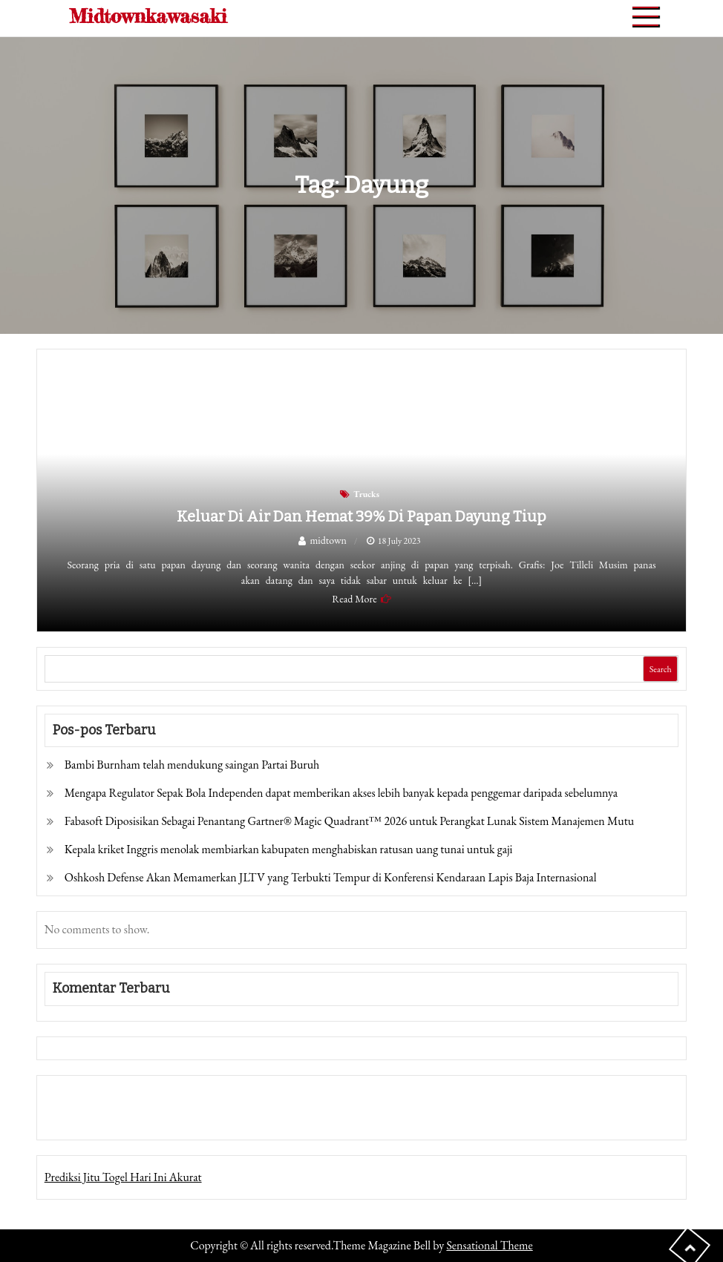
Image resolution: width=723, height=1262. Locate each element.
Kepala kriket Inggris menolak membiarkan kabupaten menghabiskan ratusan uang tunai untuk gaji (289, 849)
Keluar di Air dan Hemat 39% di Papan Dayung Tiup (361, 516)
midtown (328, 540)
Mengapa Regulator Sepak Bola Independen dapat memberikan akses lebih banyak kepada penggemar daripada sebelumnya (341, 793)
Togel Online (144, 1117)
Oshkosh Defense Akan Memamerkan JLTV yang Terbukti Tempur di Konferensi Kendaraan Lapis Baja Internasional (331, 877)
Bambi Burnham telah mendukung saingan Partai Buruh (192, 764)
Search (661, 669)
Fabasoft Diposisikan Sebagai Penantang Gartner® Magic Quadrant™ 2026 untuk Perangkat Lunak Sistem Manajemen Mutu (350, 821)
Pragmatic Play (78, 1117)
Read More (354, 598)
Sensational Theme (489, 1245)
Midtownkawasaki (148, 15)
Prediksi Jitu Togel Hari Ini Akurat (123, 1177)
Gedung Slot (73, 1097)
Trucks (366, 494)
